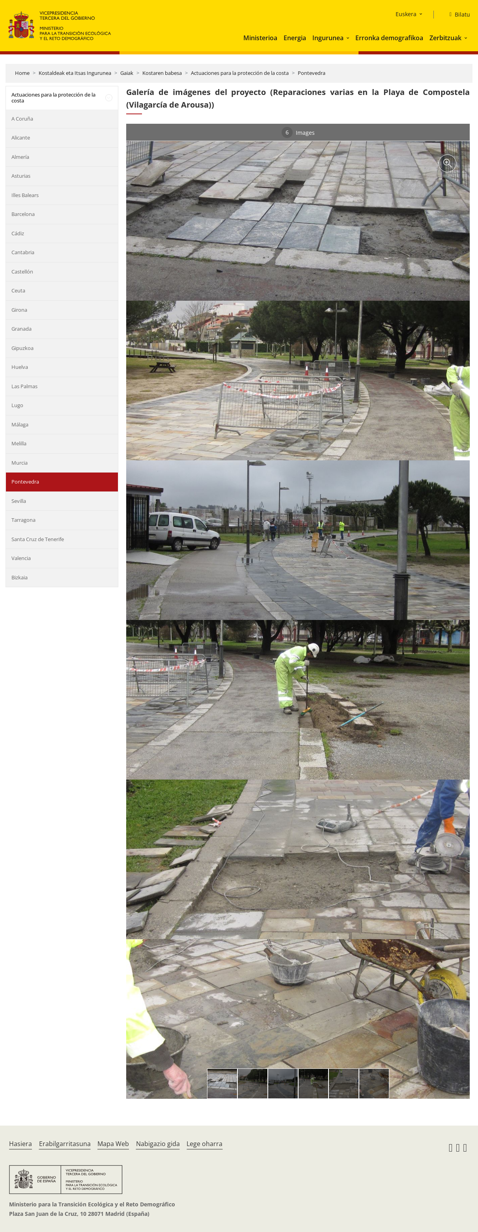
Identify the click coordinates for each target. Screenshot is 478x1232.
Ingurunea (328, 37)
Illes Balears (25, 195)
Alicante (20, 137)
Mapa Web (113, 1143)
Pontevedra (311, 72)
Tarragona (23, 519)
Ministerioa (260, 37)
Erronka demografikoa (389, 37)
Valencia (21, 558)
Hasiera (20, 1143)
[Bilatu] (456, 15)
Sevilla (18, 500)
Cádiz (17, 233)
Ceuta (18, 290)
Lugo (17, 405)
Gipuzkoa (22, 348)
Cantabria (22, 252)
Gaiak (126, 72)
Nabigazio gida (158, 1143)
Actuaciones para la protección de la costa (240, 72)
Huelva (19, 366)
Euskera (406, 14)
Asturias (20, 175)
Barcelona (23, 214)
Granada (21, 328)
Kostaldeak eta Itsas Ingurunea (75, 72)
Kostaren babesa (162, 72)
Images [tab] (298, 132)
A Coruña (22, 118)
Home (22, 72)
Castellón (22, 271)
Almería (20, 156)
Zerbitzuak (445, 37)
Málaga (19, 424)
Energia (295, 37)
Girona (19, 309)
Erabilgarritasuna (65, 1143)
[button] (348, 37)
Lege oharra (204, 1143)
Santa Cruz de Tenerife (37, 539)
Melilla (18, 443)
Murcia (19, 462)
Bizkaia (19, 577)
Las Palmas (24, 386)
